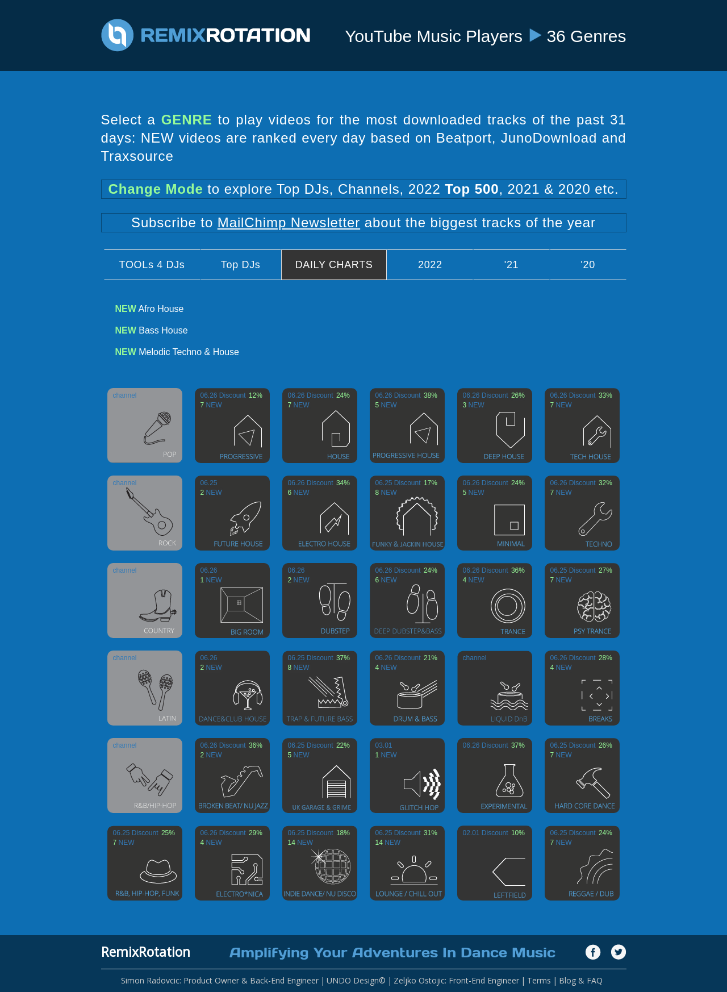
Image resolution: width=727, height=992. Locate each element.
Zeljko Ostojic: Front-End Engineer (456, 980)
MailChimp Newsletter (289, 222)
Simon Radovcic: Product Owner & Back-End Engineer (220, 980)
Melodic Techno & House (177, 352)
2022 (430, 264)
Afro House (149, 309)
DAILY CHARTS (334, 264)
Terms (539, 980)
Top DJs (241, 264)
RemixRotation (145, 952)
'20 (587, 264)
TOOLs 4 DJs (152, 264)
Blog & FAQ (581, 980)
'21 (511, 264)
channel (125, 395)
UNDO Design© (356, 980)
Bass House (151, 330)
